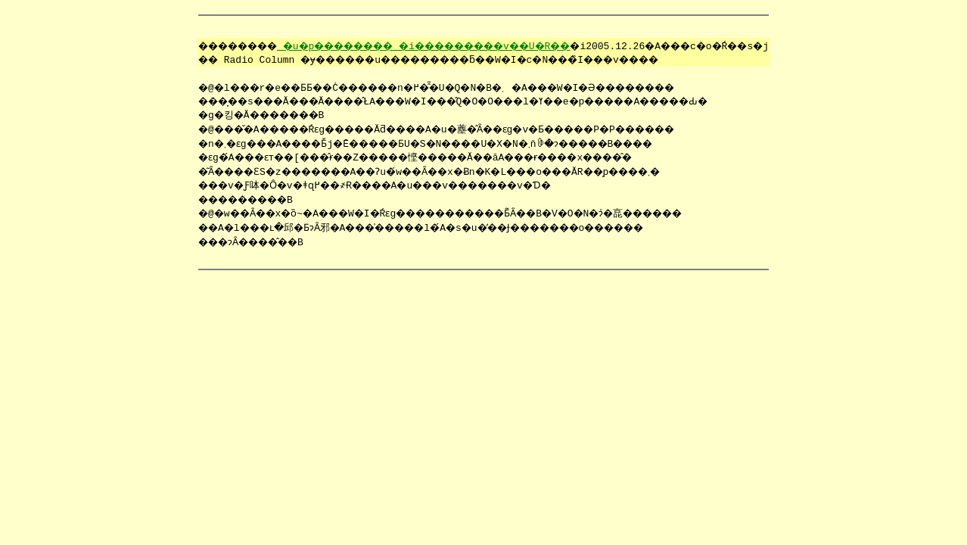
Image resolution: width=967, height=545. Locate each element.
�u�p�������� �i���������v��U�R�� (421, 45)
